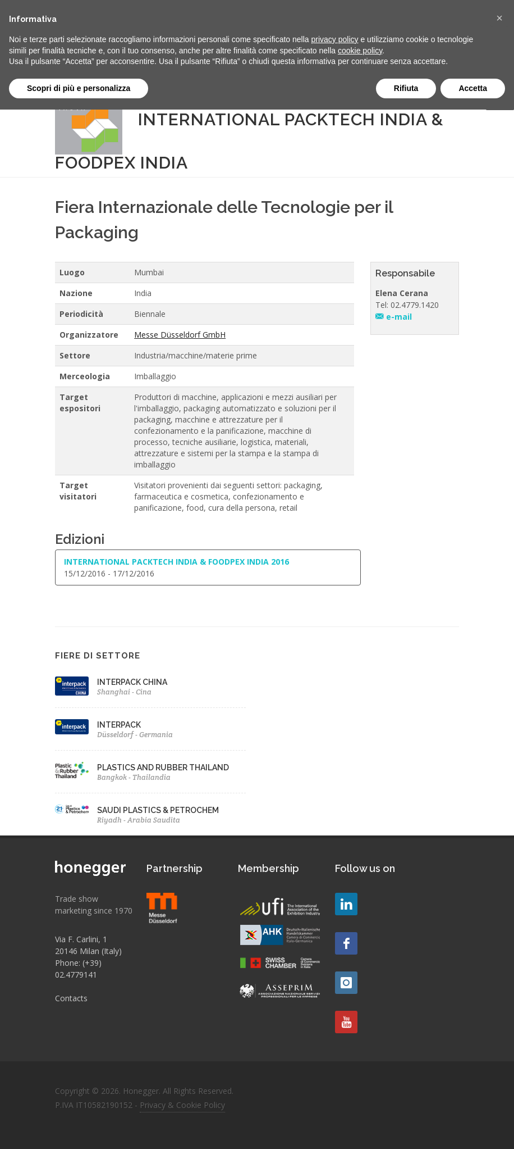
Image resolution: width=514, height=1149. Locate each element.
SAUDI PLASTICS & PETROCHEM (158, 810)
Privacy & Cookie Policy (182, 1105)
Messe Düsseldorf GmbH (180, 334)
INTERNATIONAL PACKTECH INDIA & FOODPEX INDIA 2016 (176, 561)
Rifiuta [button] (406, 88)
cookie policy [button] (360, 50)
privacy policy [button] (335, 39)
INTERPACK (119, 724)
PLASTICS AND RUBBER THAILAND (163, 767)
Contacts (71, 998)
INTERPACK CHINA (132, 682)
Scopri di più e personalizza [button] (78, 88)
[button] (499, 18)
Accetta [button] (472, 88)
